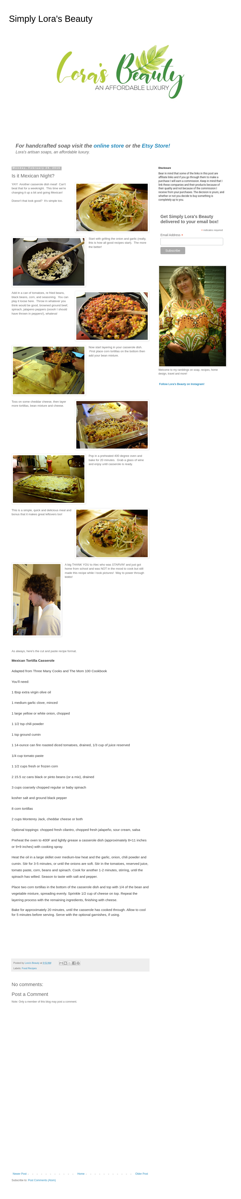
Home (81, 1173)
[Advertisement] (80, 1135)
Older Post (141, 1173)
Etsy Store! (156, 146)
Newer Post (20, 1173)
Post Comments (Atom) (42, 1180)
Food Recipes (29, 968)
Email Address (171, 235)
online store (108, 146)
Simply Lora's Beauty (50, 19)
